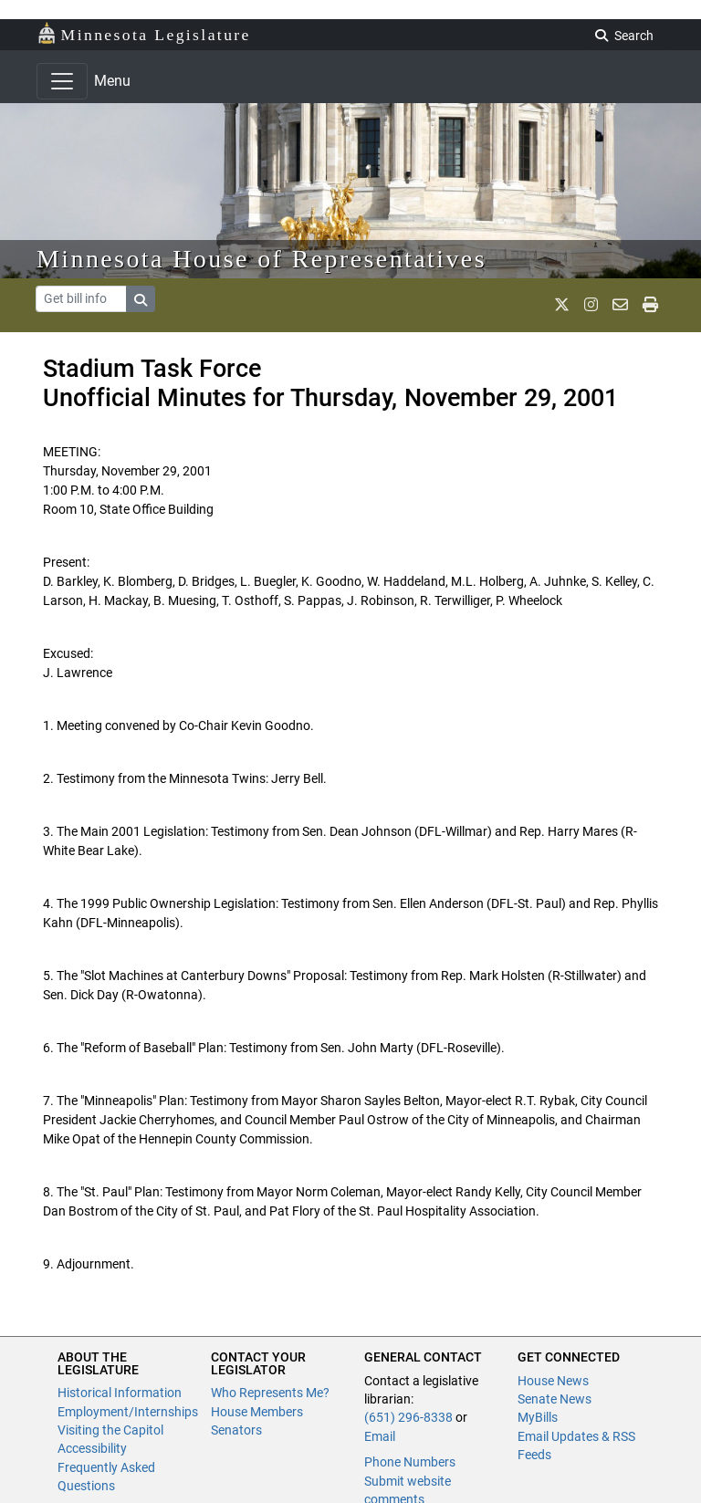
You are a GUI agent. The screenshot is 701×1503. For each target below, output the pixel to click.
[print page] (650, 304)
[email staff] (620, 304)
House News (553, 1380)
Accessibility (92, 1448)
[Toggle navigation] (62, 81)
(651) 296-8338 (408, 1417)
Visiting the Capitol (110, 1430)
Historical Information (120, 1392)
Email (379, 1436)
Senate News (554, 1399)
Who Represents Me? (270, 1392)
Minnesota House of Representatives (262, 259)
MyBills (538, 1417)
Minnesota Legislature (144, 33)
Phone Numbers (409, 1462)
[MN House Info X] (562, 304)
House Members (257, 1411)
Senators (236, 1430)
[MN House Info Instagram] (591, 304)
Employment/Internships (128, 1411)
